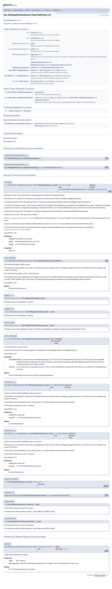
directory (54, 98)
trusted (63, 98)
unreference (34, 38)
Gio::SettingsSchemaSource (22, 123)
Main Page (8, 10)
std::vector (15, 81)
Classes (47, 10)
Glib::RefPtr (12, 70)
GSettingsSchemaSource (20, 43)
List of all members (104, 15)
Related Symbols (104, 13)
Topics (27, 10)
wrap (35, 123)
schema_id (52, 70)
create (37, 98)
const (40, 32)
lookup (32, 70)
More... (20, 20)
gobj (31, 43)
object (57, 123)
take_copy (66, 123)
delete (50, 62)
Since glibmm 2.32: (10, 141)
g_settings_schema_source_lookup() (21, 217)
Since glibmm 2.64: (10, 352)
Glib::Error (12, 250)
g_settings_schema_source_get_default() (17, 229)
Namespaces (37, 10)
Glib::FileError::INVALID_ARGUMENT (66, 211)
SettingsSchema (11, 20)
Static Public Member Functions (77, 13)
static (6, 92)
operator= (33, 67)
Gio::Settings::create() (50, 361)
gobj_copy (33, 54)
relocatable (46, 81)
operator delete (14, 111)
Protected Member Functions (92, 13)
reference (33, 32)
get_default (38, 92)
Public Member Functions (62, 13)
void (27, 32)
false (72, 123)
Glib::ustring (44, 70)
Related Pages (18, 10)
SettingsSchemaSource (38, 62)
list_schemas (34, 81)
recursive (63, 70)
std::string (47, 98)
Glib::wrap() (39, 126)
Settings (37, 198)
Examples (56, 10)
